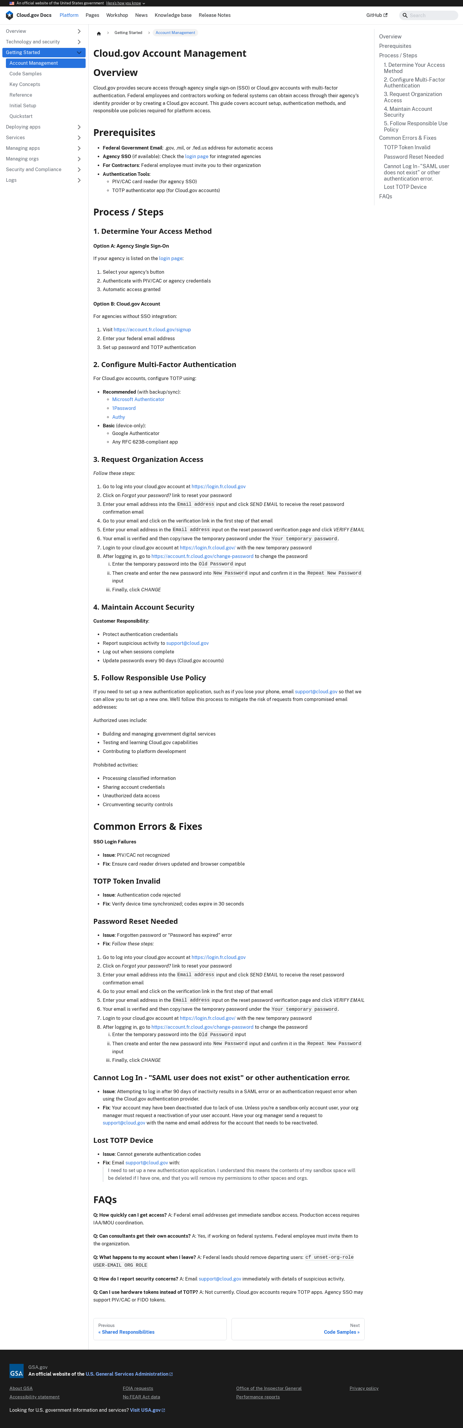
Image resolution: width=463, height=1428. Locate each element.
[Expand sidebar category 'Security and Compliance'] (79, 169)
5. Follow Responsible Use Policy (416, 127)
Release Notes (215, 15)
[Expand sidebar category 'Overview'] (79, 31)
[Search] (428, 15)
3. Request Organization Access (413, 97)
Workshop (117, 15)
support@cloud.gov (187, 643)
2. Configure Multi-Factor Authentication (414, 83)
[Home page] (99, 33)
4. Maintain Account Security (408, 112)
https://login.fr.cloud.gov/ (208, 548)
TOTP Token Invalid (407, 147)
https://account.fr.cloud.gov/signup (152, 329)
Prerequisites (395, 46)
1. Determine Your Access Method (414, 68)
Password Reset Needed (414, 157)
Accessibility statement (34, 1396)
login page (196, 156)
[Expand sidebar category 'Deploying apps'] (79, 127)
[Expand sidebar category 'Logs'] (79, 180)
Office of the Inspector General (269, 1388)
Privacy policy (364, 1388)
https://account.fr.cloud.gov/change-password (202, 556)
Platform (69, 15)
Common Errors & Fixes (407, 138)
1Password (124, 408)
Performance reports (258, 1396)
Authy (118, 417)
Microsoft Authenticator (138, 399)
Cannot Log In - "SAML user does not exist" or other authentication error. (416, 172)
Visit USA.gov (145, 1410)
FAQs (385, 196)
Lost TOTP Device (405, 187)
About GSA (21, 1388)
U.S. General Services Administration (127, 1374)
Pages (92, 15)
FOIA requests (138, 1388)
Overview (390, 37)
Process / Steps (398, 56)
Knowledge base (173, 15)
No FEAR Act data (141, 1396)
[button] (44, 42)
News (141, 15)
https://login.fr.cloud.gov (219, 486)
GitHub (376, 15)
